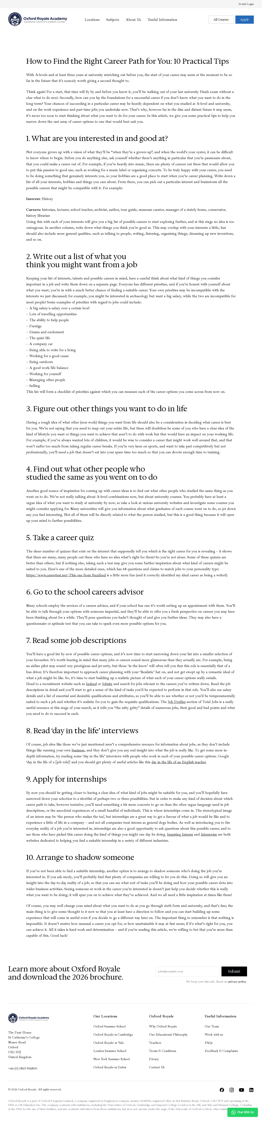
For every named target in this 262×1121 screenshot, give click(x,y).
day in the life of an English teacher (178, 762)
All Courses (221, 19)
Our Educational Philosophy (168, 1035)
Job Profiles (177, 702)
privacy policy (237, 981)
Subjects (112, 19)
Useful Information (162, 19)
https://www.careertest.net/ (47, 575)
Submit (234, 971)
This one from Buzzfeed (87, 575)
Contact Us (157, 1067)
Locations (92, 19)
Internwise (209, 834)
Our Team (212, 1026)
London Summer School (109, 1051)
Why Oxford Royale (163, 1026)
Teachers (155, 1043)
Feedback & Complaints (221, 1051)
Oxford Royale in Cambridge (113, 1035)
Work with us (214, 1035)
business (78, 750)
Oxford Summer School (109, 1026)
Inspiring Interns (180, 834)
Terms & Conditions (162, 1051)
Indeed (91, 684)
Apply (244, 19)
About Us (133, 19)
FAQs (209, 1043)
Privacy (154, 1059)
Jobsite (107, 684)
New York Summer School (111, 1059)
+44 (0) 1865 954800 (22, 1068)
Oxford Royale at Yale (108, 1043)
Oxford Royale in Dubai (109, 1067)
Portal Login (246, 4)
